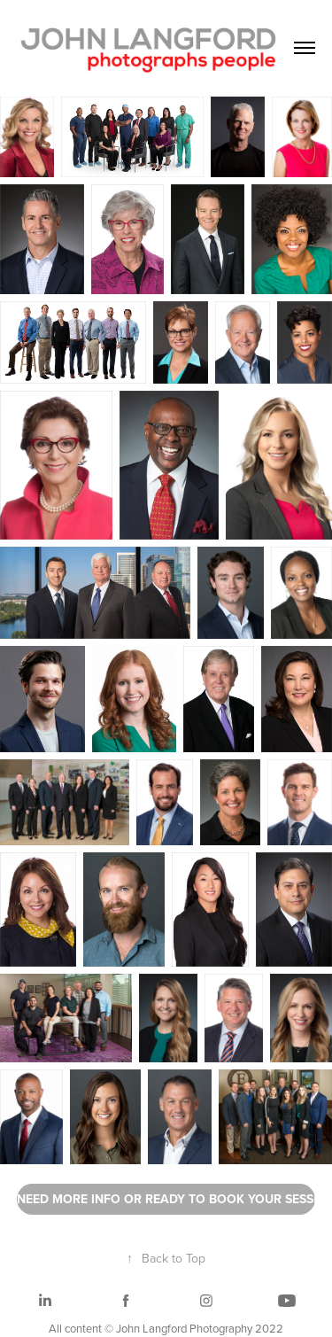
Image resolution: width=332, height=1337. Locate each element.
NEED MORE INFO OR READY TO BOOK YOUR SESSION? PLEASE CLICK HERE (166, 1199)
